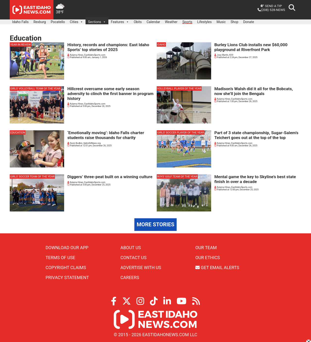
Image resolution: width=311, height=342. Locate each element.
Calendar (153, 22)
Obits (138, 22)
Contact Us (134, 257)
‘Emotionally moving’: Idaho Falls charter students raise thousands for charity (105, 135)
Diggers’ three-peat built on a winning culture (109, 176)
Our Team (206, 247)
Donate (248, 22)
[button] (81, 22)
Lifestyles (204, 22)
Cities (76, 20)
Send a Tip (271, 6)
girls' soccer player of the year (180, 132)
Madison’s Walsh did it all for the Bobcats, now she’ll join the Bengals (253, 91)
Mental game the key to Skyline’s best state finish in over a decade (255, 179)
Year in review (20, 44)
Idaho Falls (20, 22)
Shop (234, 22)
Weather (171, 22)
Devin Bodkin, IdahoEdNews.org (84, 143)
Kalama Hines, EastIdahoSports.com (86, 55)
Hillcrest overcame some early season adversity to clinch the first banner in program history (110, 93)
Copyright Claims (66, 267)
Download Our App (67, 247)
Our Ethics (207, 257)
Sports (187, 22)
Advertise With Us (141, 267)
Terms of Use (60, 257)
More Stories (155, 224)
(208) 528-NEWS (271, 10)
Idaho (161, 44)
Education (17, 132)
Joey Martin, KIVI (223, 55)
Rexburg (40, 22)
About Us (131, 247)
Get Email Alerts (217, 267)
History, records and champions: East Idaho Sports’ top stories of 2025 (108, 47)
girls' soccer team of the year (32, 176)
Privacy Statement (67, 277)
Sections (97, 20)
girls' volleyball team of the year (35, 88)
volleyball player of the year (179, 88)
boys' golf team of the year (177, 176)
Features (120, 20)
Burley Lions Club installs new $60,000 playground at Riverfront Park (250, 47)
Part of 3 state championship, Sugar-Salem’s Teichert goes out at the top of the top (256, 135)
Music (221, 22)
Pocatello (58, 22)
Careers (130, 277)
